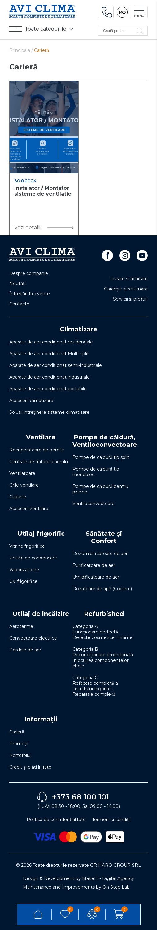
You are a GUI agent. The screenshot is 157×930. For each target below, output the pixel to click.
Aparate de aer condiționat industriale (49, 377)
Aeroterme (21, 626)
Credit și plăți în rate (30, 767)
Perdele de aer (25, 650)
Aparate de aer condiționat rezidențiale (51, 342)
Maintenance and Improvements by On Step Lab (76, 887)
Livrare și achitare (129, 278)
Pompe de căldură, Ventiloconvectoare (104, 441)
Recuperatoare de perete (36, 450)
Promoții (18, 743)
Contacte (19, 304)
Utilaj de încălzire (40, 613)
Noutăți (17, 283)
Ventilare (40, 437)
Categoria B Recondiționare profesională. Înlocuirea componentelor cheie (103, 657)
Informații (40, 719)
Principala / (21, 50)
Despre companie (28, 273)
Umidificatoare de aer (95, 577)
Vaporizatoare (24, 569)
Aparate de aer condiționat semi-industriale (55, 365)
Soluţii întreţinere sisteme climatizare (49, 412)
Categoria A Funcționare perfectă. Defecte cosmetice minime (102, 632)
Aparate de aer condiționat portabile (48, 389)
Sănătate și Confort (104, 537)
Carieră (16, 732)
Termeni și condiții (111, 819)
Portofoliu (20, 755)
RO (122, 12)
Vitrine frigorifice (27, 546)
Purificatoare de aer (93, 565)
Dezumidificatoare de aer (100, 553)
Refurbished (104, 613)
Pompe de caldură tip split (100, 457)
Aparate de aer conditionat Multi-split (49, 353)
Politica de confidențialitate (56, 819)
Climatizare (78, 329)
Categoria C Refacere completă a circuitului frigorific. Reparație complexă (95, 686)
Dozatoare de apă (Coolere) (102, 589)
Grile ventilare (24, 485)
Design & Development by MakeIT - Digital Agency (78, 878)
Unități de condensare (33, 558)
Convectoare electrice (33, 638)
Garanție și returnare (126, 289)
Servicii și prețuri (130, 299)
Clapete (17, 497)
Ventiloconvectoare (93, 503)
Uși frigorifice (23, 581)
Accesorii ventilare (28, 508)
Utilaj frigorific (41, 533)
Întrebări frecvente (29, 294)
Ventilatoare (22, 473)
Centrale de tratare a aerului (39, 461)
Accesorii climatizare (31, 400)
